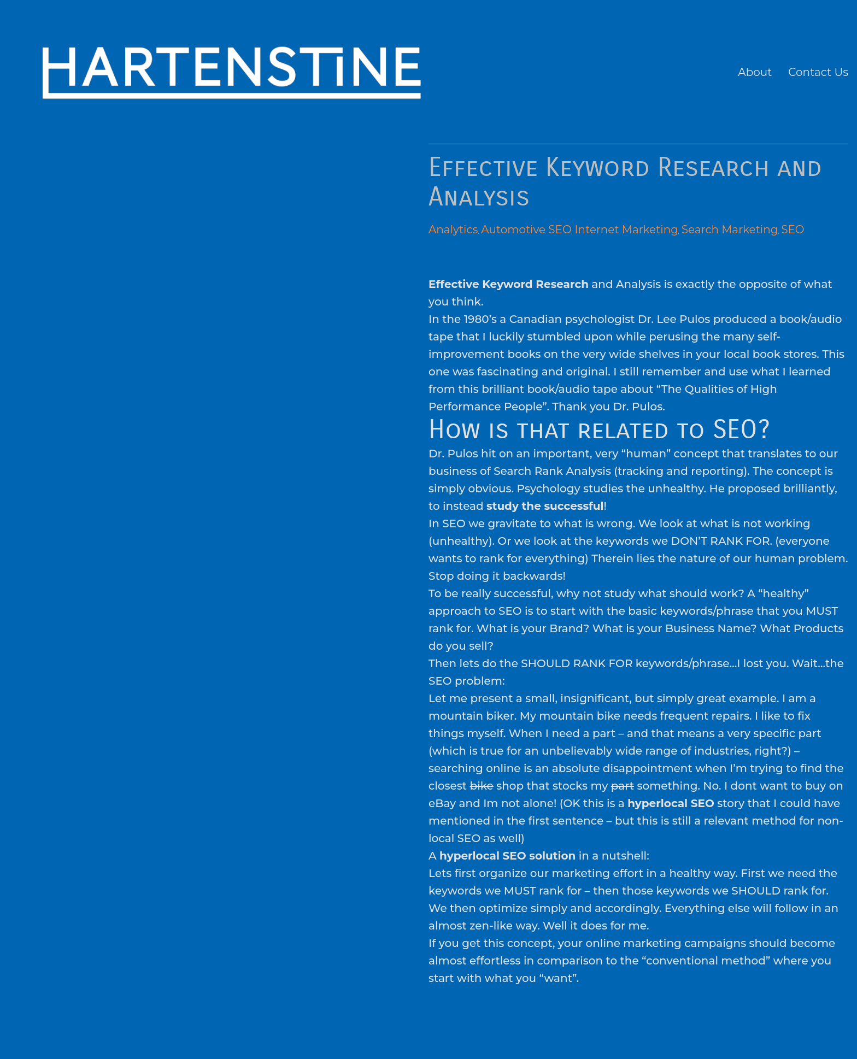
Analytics (453, 229)
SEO (792, 229)
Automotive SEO (526, 229)
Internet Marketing (626, 229)
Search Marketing (730, 229)
